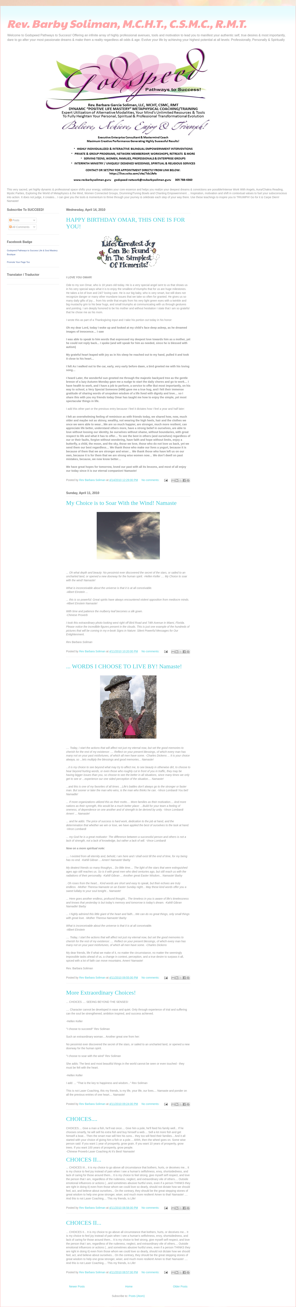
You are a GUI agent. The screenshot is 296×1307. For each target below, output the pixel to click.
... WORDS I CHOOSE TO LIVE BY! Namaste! (124, 666)
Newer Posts (77, 1286)
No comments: (150, 480)
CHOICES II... (83, 1222)
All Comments (19, 227)
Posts (14, 220)
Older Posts (180, 1286)
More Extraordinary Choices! (101, 992)
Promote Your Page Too (18, 262)
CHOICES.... (81, 1119)
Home (128, 1286)
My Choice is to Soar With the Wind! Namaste (121, 503)
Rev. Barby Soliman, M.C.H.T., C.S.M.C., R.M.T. (126, 23)
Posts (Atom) (137, 1296)
